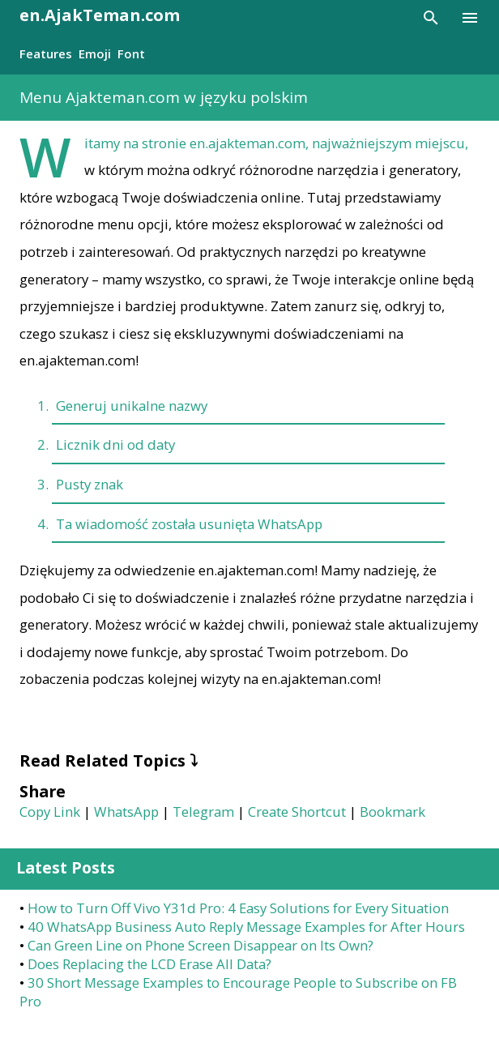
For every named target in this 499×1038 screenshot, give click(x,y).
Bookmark (392, 811)
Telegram (203, 811)
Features (45, 53)
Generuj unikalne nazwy (131, 405)
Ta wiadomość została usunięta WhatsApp (189, 524)
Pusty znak (89, 484)
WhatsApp (126, 811)
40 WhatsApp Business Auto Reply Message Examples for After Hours (246, 926)
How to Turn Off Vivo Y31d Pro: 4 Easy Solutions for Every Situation (238, 908)
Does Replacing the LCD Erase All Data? (149, 964)
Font (131, 53)
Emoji (95, 53)
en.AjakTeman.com (99, 15)
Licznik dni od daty (115, 444)
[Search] (431, 18)
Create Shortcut (298, 811)
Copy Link (49, 811)
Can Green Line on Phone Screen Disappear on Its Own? (200, 945)
